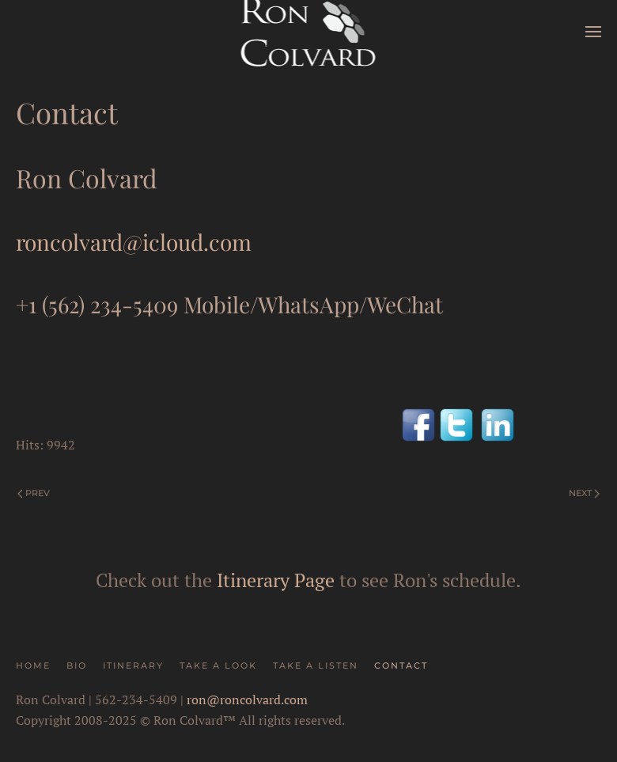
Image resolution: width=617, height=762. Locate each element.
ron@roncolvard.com (247, 699)
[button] (593, 31)
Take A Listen (315, 665)
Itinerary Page (276, 580)
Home (33, 665)
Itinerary (133, 665)
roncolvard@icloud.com (134, 241)
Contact (401, 665)
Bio (76, 665)
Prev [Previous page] (33, 493)
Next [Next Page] (584, 493)
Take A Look (218, 665)
